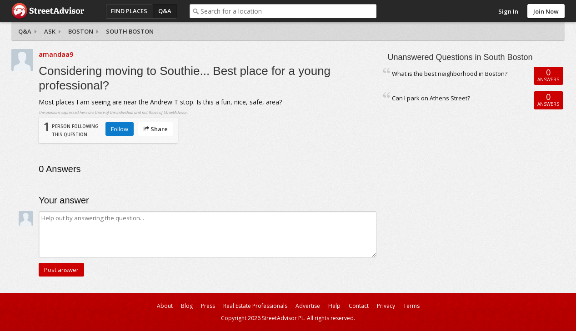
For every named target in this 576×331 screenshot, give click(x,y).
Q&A (164, 11)
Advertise (308, 306)
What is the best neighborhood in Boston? (449, 73)
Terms (411, 306)
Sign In (508, 11)
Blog (187, 306)
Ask (49, 31)
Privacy (386, 306)
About (165, 306)
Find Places (129, 11)
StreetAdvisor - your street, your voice (47, 11)
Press (208, 306)
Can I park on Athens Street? (431, 98)
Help (334, 306)
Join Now (546, 11)
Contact (359, 306)
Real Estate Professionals (255, 306)
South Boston (130, 31)
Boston (80, 31)
